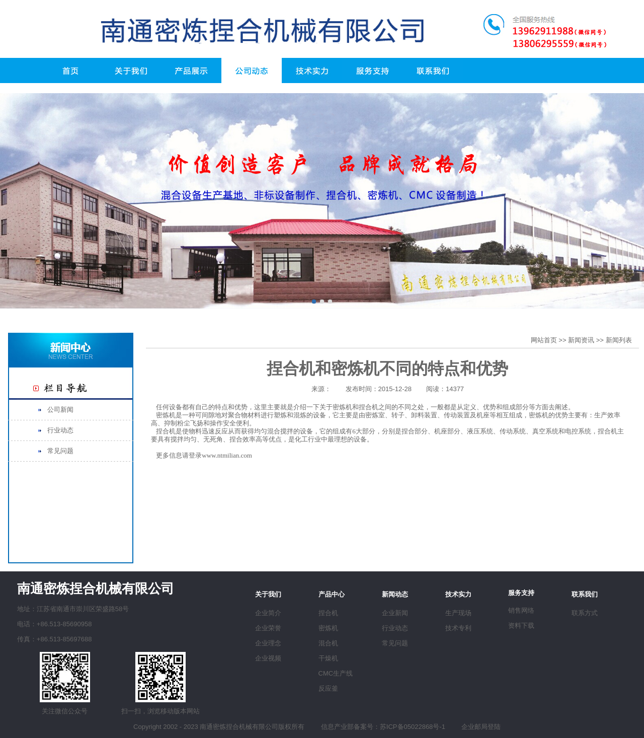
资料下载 (521, 625)
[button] (314, 302)
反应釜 (328, 688)
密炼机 (328, 628)
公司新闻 (60, 409)
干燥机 (328, 658)
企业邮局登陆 (481, 726)
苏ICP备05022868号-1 (412, 726)
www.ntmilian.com (227, 455)
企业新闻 (395, 613)
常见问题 (60, 451)
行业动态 (60, 430)
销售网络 (521, 610)
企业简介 (268, 613)
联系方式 (585, 613)
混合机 (328, 643)
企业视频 (268, 658)
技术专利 (458, 628)
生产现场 (458, 613)
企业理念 (268, 643)
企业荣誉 (268, 628)
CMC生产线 (335, 673)
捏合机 (328, 613)
